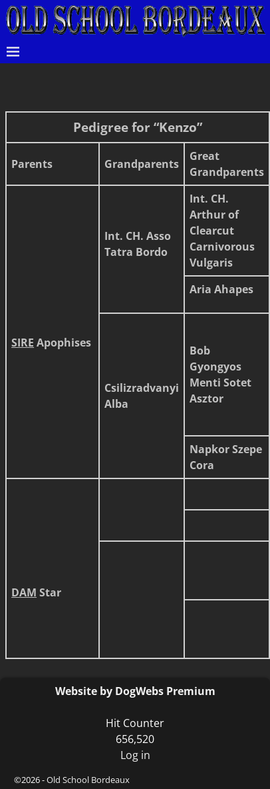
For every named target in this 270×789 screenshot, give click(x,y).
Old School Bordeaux (88, 780)
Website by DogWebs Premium (135, 691)
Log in (135, 755)
